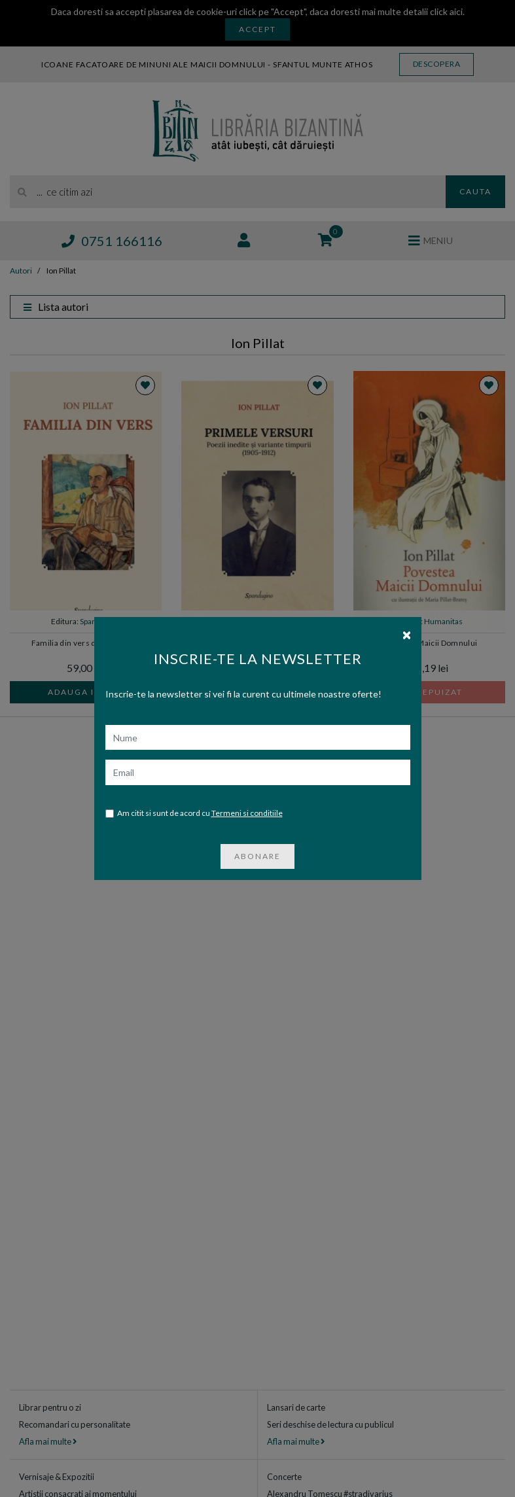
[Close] (407, 622)
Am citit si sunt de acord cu (194, 801)
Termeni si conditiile (247, 800)
